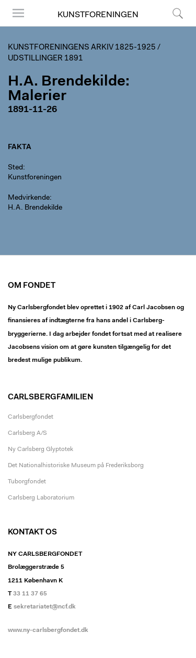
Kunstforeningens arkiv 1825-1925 (82, 48)
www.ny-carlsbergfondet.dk (48, 630)
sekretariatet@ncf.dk (45, 607)
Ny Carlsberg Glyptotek (40, 449)
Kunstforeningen (98, 15)
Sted (15, 168)
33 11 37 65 (30, 594)
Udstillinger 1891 (45, 59)
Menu (18, 13)
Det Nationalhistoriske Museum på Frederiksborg (76, 465)
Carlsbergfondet (30, 417)
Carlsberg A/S (27, 433)
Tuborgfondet (27, 482)
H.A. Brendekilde (35, 208)
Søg (178, 13)
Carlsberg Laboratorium (41, 498)
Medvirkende (29, 198)
